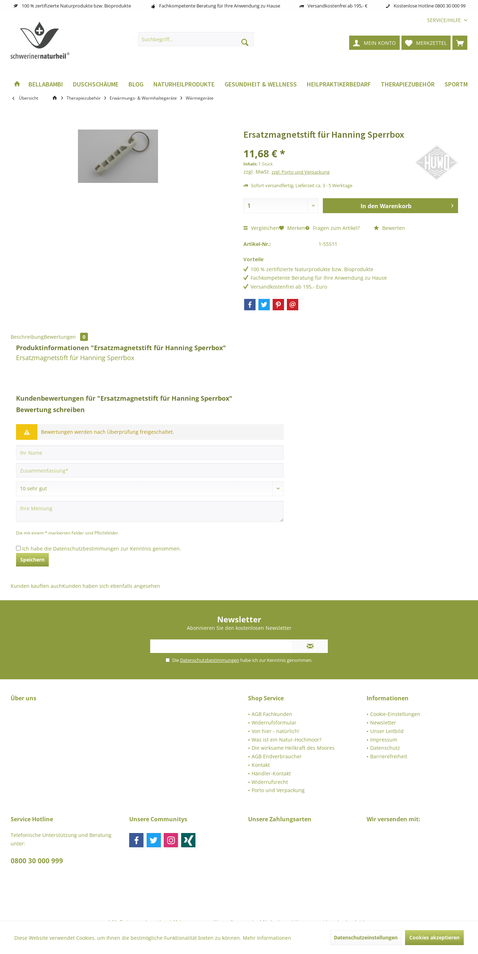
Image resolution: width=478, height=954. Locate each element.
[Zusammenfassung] (150, 470)
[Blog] (136, 84)
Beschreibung (27, 336)
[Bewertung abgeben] (150, 488)
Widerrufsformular (274, 722)
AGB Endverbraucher (277, 756)
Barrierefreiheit (388, 756)
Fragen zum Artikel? (332, 228)
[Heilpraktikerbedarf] (339, 84)
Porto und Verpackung (278, 790)
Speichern (32, 559)
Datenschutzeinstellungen (366, 937)
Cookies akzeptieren (434, 937)
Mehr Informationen (267, 937)
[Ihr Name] (150, 453)
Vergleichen (261, 228)
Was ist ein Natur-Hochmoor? (286, 739)
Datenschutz (385, 747)
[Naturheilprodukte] (184, 84)
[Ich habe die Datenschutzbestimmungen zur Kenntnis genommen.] (18, 548)
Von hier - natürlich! (275, 731)
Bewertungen (66, 336)
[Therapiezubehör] (408, 84)
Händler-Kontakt (271, 773)
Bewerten (389, 228)
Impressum (383, 739)
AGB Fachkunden (272, 714)
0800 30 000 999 (37, 860)
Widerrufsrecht (270, 782)
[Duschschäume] (96, 84)
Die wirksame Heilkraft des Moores (293, 747)
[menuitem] (444, 20)
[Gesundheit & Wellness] (261, 84)
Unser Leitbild (387, 731)
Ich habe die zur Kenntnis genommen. (101, 548)
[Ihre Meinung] (150, 511)
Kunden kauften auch (36, 586)
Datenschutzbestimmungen (86, 548)
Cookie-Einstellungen (395, 714)
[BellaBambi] (45, 84)
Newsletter (383, 722)
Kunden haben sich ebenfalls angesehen (111, 586)
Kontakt (261, 764)
